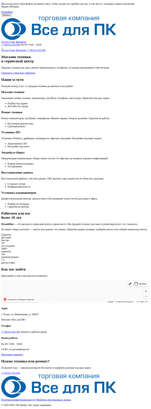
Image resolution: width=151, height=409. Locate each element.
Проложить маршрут (12, 354)
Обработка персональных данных (53, 399)
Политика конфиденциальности (18, 399)
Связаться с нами (10, 73)
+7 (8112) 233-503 (10, 44)
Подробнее (7, 12)
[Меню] (2, 48)
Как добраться (27, 73)
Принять (6, 15)
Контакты (21, 42)
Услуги (5, 42)
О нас (12, 42)
